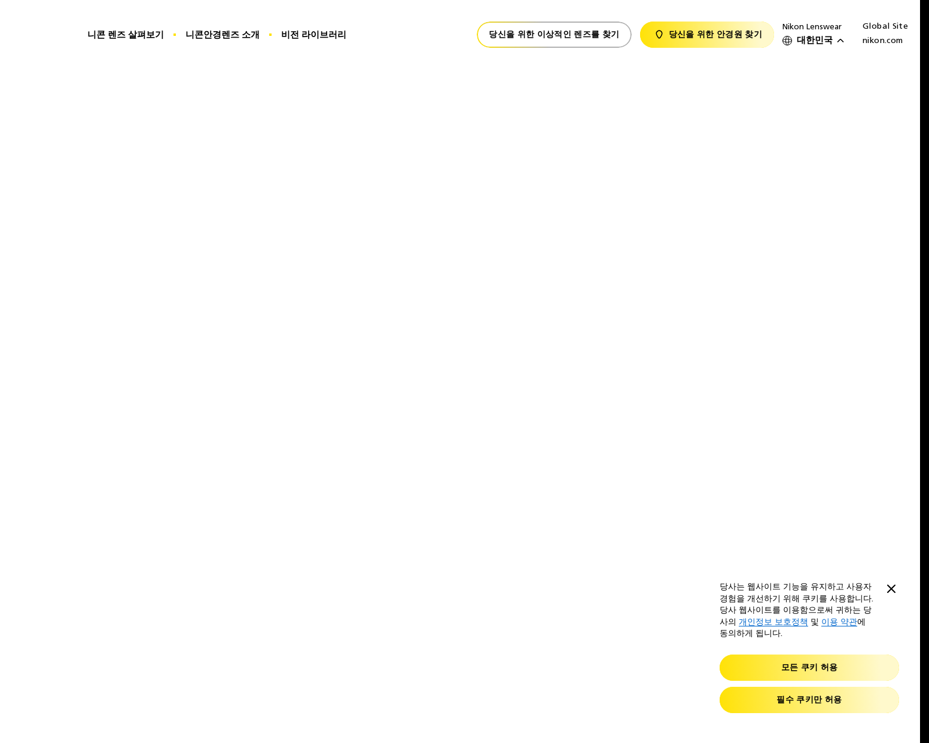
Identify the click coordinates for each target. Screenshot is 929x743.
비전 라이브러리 (313, 34)
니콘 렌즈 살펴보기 (125, 34)
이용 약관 (839, 622)
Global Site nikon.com (885, 33)
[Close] (891, 589)
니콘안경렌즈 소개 (222, 34)
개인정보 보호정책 (773, 622)
